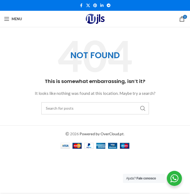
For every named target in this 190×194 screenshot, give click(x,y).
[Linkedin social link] (102, 5)
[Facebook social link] (81, 5)
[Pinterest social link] (95, 5)
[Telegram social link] (108, 5)
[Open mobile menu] (13, 18)
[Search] (95, 108)
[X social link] (88, 5)
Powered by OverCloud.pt (102, 133)
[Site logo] (95, 18)
